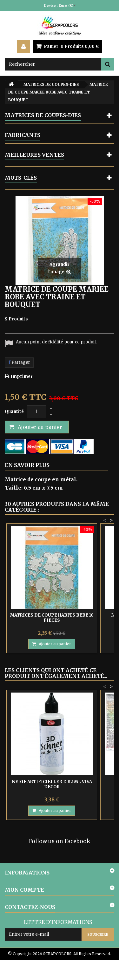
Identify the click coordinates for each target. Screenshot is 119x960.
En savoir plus (27, 465)
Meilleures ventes (34, 155)
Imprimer (21, 376)
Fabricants (22, 135)
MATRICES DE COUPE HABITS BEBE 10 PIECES (52, 617)
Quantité (14, 411)
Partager (19, 362)
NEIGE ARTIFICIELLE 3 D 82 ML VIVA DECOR (52, 784)
